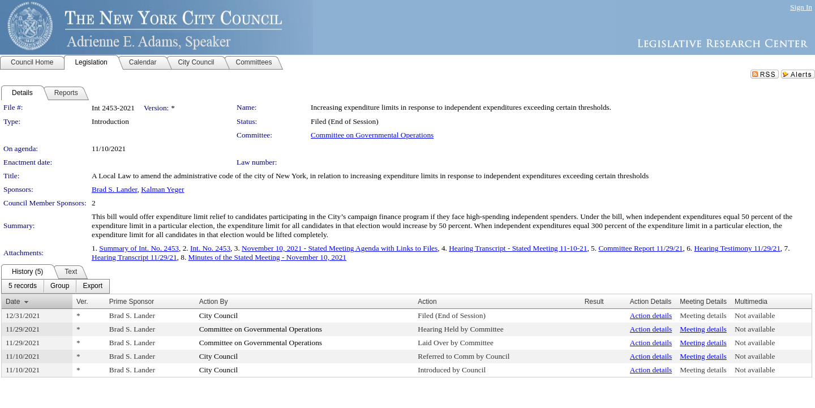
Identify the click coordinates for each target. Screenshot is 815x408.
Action (427, 302)
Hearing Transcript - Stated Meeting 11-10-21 (518, 248)
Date (13, 302)
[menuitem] (23, 286)
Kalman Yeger (162, 189)
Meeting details (703, 315)
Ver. (82, 302)
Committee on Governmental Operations (372, 135)
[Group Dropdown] (60, 286)
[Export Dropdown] (92, 286)
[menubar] (55, 286)
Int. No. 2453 (210, 248)
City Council (218, 315)
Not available (755, 315)
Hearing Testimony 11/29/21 (737, 248)
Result (594, 302)
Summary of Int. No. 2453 (139, 248)
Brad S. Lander (115, 189)
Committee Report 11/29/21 (640, 248)
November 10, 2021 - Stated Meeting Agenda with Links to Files (339, 248)
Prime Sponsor (131, 302)
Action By (213, 302)
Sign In (801, 7)
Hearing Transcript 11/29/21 (134, 257)
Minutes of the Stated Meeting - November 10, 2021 (267, 257)
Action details (651, 315)
